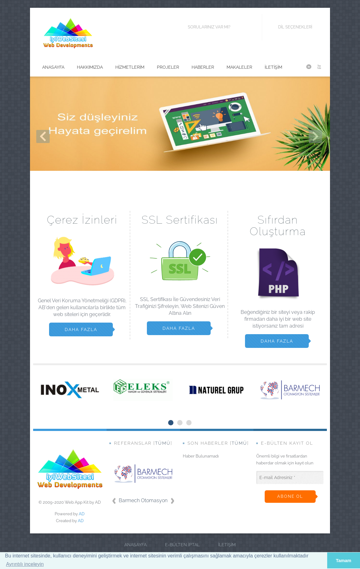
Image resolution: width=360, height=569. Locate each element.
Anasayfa (135, 544)
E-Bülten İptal (182, 544)
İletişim (227, 544)
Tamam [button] (343, 560)
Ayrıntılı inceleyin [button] (25, 564)
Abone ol (290, 496)
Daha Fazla (81, 329)
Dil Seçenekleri (290, 27)
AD (82, 513)
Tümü (163, 443)
